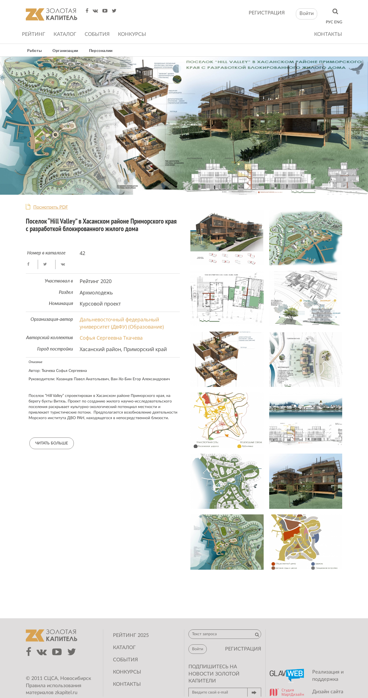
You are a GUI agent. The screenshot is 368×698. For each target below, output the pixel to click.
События (97, 34)
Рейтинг (33, 34)
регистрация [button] (243, 649)
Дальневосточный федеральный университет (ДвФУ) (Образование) (122, 323)
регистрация (267, 13)
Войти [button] (306, 13)
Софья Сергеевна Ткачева (111, 337)
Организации (65, 51)
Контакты (328, 34)
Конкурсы (132, 34)
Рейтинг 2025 (131, 635)
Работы (34, 51)
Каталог (65, 34)
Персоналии (101, 51)
